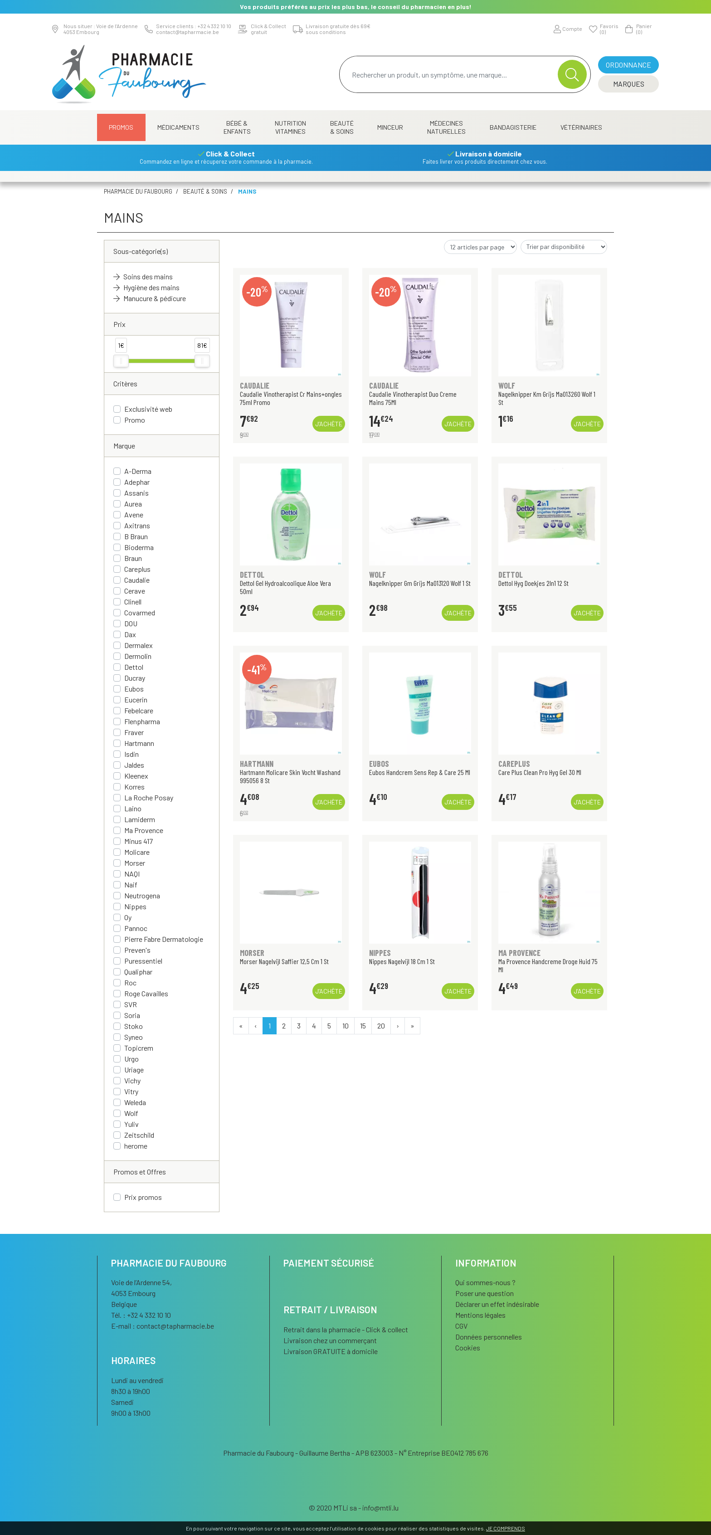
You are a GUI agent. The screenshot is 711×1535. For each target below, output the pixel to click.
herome (135, 1145)
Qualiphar (138, 971)
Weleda (135, 1102)
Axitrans (137, 525)
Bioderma (139, 547)
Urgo (131, 1058)
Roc (130, 982)
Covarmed (139, 612)
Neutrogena (142, 895)
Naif (130, 884)
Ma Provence (143, 830)
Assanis (136, 492)
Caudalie (137, 579)
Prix (119, 324)
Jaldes (134, 764)
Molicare (137, 852)
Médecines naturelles (446, 127)
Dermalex (138, 645)
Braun (133, 558)
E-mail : (162, 1325)
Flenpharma (142, 721)
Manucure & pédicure (149, 298)
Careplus (137, 569)
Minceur (390, 127)
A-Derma (137, 471)
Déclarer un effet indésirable (497, 1304)
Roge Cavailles (146, 993)
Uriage (134, 1069)
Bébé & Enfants (237, 127)
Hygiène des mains (146, 287)
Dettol (133, 667)
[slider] (121, 361)
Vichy (132, 1080)
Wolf (131, 1113)
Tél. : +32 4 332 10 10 (141, 1315)
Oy (127, 917)
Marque (124, 445)
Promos (121, 127)
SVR (130, 1004)
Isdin (131, 754)
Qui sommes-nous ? (485, 1282)
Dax (130, 634)
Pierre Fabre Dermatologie (163, 939)
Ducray (134, 677)
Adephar (137, 482)
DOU (130, 623)
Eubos (134, 688)
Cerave (134, 590)
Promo (134, 419)
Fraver (134, 732)
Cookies (467, 1347)
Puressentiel (143, 960)
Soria (132, 1015)
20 (381, 1025)
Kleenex (136, 775)
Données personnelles (488, 1336)
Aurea (133, 503)
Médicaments (178, 127)
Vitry (131, 1091)
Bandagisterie (513, 127)
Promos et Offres (139, 1171)
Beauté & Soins (342, 127)
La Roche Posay (148, 797)
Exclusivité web (148, 408)
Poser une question (484, 1293)
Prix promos (143, 1197)
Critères (125, 383)
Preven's (137, 949)
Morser (134, 862)
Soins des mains (143, 276)
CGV (461, 1325)
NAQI (132, 873)
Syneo (133, 1037)
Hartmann (139, 743)
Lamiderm (139, 819)
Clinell (132, 601)
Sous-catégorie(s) (140, 251)
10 (345, 1025)
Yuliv (131, 1124)
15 (363, 1025)
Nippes (135, 906)
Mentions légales (480, 1315)
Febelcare (138, 710)
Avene (133, 514)
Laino (132, 808)
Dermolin (137, 656)
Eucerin (135, 699)
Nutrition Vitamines (290, 127)
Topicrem (138, 1047)
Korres (134, 786)
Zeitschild (139, 1135)
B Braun (136, 536)
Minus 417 (138, 841)
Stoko (133, 1026)
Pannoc (135, 928)
